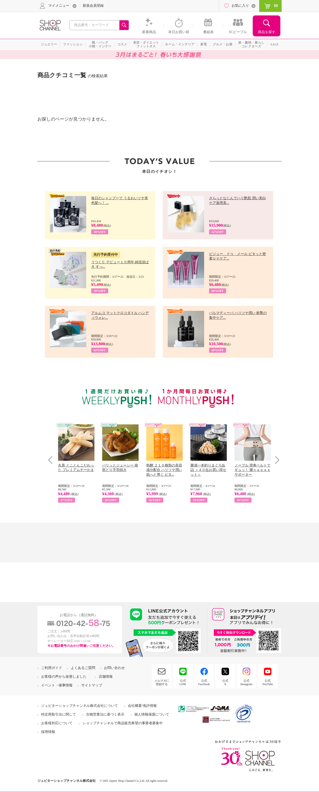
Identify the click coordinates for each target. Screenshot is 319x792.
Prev (52, 460)
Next (275, 460)
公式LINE (182, 682)
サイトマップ (91, 685)
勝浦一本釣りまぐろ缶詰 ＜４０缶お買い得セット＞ (208, 469)
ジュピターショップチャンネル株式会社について (79, 706)
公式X (225, 682)
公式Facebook (204, 682)
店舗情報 (106, 676)
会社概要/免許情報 (142, 706)
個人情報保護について (151, 714)
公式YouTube (267, 682)
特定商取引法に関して (58, 714)
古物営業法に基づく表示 (105, 714)
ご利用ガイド (51, 668)
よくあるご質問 (83, 668)
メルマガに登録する (161, 682)
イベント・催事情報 (57, 685)
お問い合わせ (114, 668)
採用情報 (48, 732)
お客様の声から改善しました (63, 676)
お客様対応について (57, 723)
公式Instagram (246, 682)
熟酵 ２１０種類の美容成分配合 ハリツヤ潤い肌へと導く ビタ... (164, 469)
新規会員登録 (93, 5)
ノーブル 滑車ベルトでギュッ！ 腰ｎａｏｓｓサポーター (252, 469)
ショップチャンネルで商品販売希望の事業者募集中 (122, 723)
